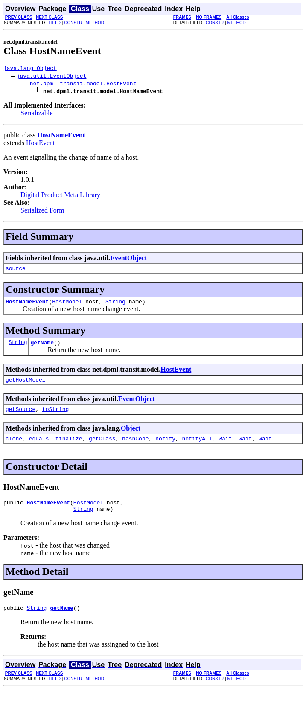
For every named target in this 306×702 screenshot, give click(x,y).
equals (39, 447)
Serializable (36, 114)
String (115, 305)
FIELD (55, 22)
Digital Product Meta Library (60, 196)
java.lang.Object (30, 69)
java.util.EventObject (52, 77)
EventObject (128, 259)
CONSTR (73, 22)
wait (225, 447)
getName (42, 347)
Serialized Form (42, 211)
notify (165, 447)
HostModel (67, 305)
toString (55, 416)
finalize (68, 447)
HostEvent (40, 144)
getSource (20, 416)
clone (14, 447)
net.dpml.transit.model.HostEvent (83, 84)
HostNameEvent (27, 305)
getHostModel (26, 386)
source (16, 270)
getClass (102, 447)
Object (130, 436)
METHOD (95, 22)
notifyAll (197, 447)
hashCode (135, 447)
